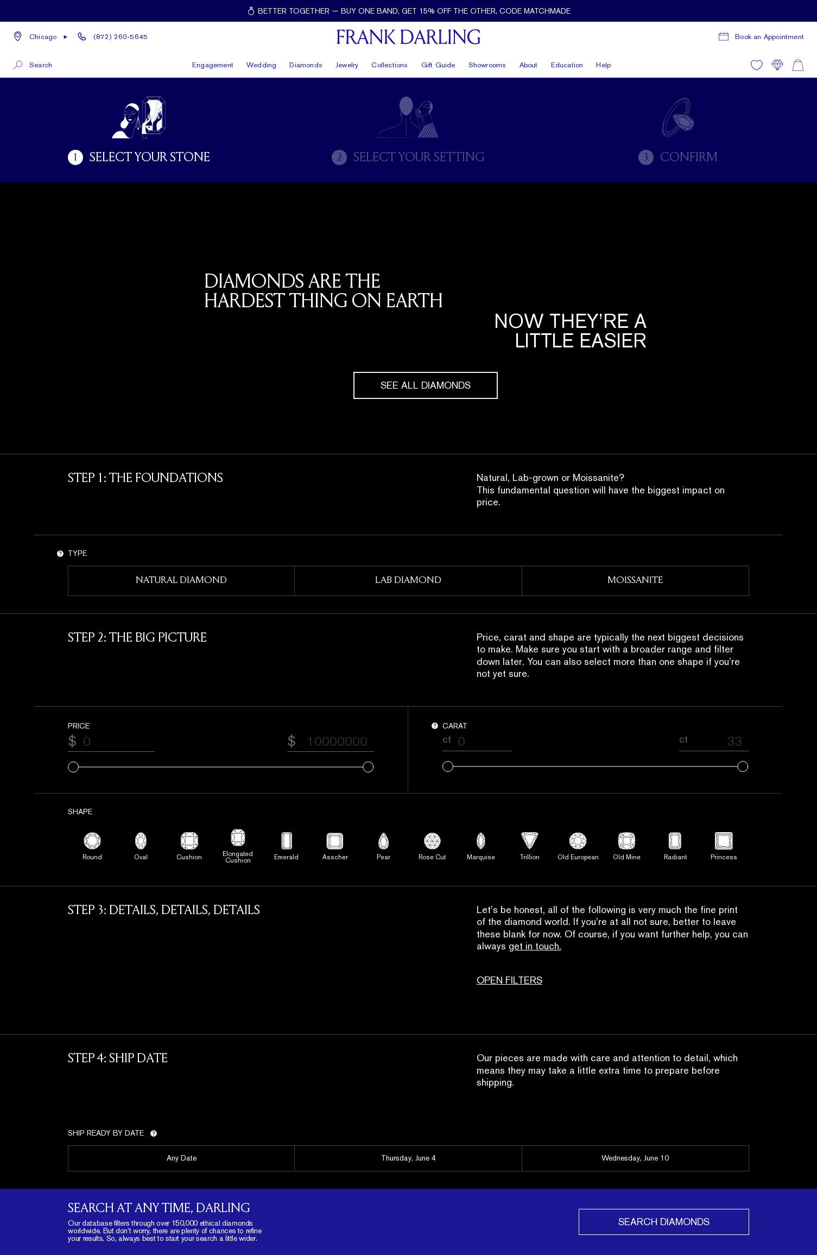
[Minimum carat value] (481, 741)
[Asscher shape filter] (335, 846)
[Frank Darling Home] (408, 37)
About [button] (529, 65)
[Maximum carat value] (718, 741)
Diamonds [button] (305, 65)
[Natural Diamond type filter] (181, 581)
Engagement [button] (212, 65)
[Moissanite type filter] (635, 581)
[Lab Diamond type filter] (408, 581)
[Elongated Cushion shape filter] (238, 846)
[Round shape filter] (92, 846)
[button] (40, 36)
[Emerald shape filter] (286, 846)
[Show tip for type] (60, 553)
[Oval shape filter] (141, 846)
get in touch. (535, 946)
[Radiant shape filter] (675, 846)
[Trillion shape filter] (529, 846)
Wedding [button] (261, 65)
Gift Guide (438, 65)
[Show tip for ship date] (153, 1133)
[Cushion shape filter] (189, 846)
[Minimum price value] (116, 741)
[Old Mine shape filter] (627, 846)
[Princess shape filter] (724, 846)
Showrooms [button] (487, 65)
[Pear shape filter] (384, 846)
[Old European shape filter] (578, 846)
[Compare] (777, 65)
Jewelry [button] (346, 65)
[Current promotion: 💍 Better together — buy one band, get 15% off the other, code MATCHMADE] (408, 11)
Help (603, 65)
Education (567, 65)
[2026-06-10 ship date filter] (635, 1158)
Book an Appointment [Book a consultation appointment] (769, 37)
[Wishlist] (757, 65)
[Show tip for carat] (434, 725)
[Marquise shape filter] (481, 846)
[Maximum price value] (335, 741)
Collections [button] (389, 65)
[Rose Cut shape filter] (432, 846)
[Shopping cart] (798, 65)
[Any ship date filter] (181, 1158)
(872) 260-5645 (120, 37)
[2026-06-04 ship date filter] (408, 1158)
